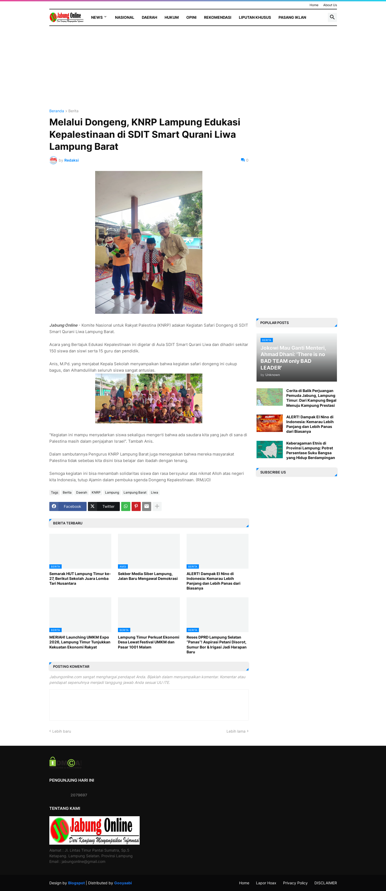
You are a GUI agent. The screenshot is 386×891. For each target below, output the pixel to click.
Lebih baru (61, 731)
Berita (73, 111)
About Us (330, 5)
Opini (191, 17)
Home (314, 5)
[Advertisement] (148, 71)
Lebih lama (236, 731)
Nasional (124, 17)
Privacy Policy (295, 883)
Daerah (149, 17)
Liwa (154, 492)
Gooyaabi (123, 883)
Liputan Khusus (255, 17)
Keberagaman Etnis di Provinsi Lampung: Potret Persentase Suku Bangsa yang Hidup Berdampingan (310, 450)
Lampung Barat (135, 492)
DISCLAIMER (325, 883)
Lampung (112, 492)
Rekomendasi (217, 17)
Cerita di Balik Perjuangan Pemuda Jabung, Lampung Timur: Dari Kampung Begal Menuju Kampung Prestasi (311, 398)
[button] (332, 17)
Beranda (56, 111)
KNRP (96, 492)
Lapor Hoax (266, 883)
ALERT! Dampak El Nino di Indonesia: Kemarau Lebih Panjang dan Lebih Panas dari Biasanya (213, 581)
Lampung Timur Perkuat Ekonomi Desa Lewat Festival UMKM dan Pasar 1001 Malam (148, 642)
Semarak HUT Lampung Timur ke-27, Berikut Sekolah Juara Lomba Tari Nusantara (80, 578)
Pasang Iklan (292, 17)
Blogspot (76, 883)
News (97, 17)
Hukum (172, 17)
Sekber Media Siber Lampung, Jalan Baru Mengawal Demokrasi (148, 576)
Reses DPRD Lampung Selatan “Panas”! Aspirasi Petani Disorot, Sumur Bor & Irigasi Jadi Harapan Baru (217, 644)
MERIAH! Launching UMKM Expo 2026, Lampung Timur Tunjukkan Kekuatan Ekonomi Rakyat (79, 642)
